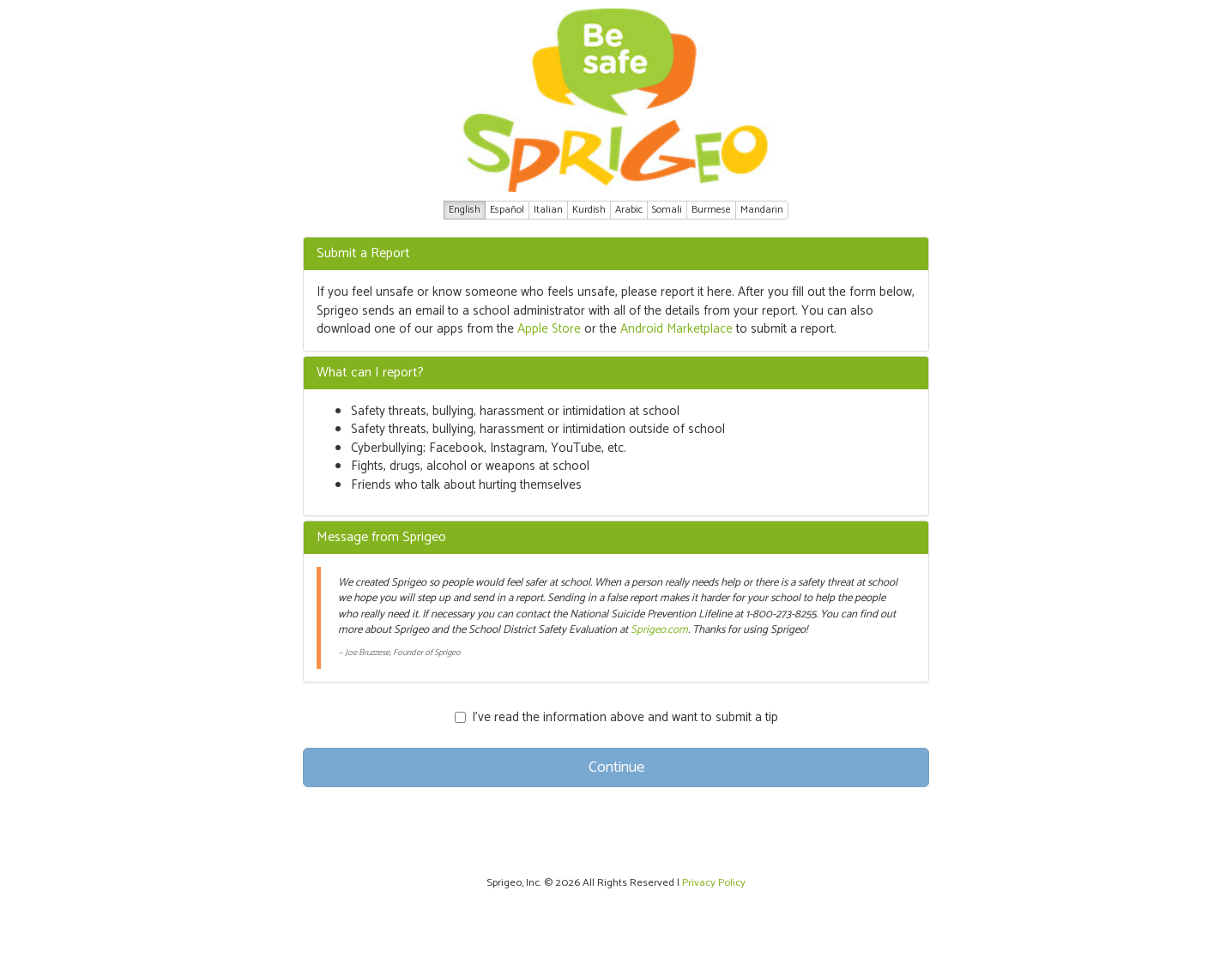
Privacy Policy (714, 883)
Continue (616, 767)
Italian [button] (548, 210)
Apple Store (549, 329)
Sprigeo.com (659, 630)
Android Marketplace (676, 329)
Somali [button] (667, 210)
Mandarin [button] (761, 210)
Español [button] (507, 210)
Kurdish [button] (589, 210)
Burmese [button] (711, 210)
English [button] (464, 210)
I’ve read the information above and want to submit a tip (616, 717)
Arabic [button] (629, 210)
